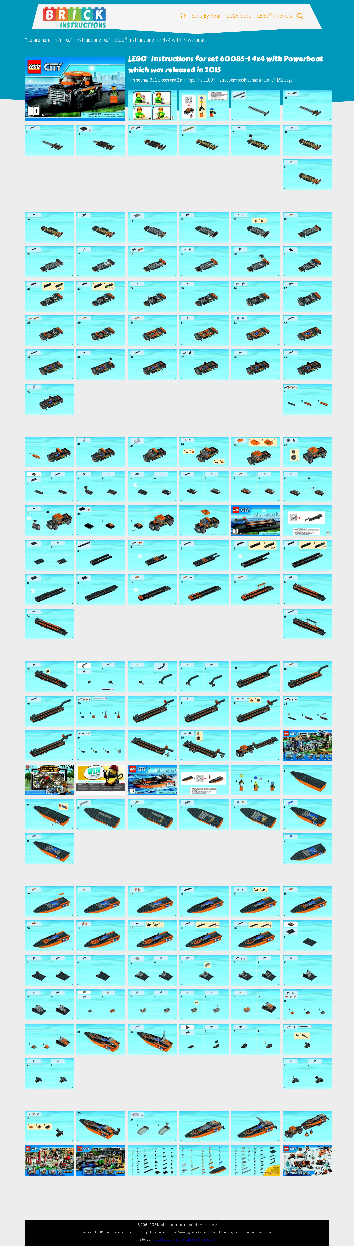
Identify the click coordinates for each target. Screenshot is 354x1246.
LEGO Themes (274, 15)
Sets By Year (206, 15)
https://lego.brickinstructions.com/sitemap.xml (183, 1239)
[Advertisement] (179, 183)
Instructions (88, 39)
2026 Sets (239, 15)
